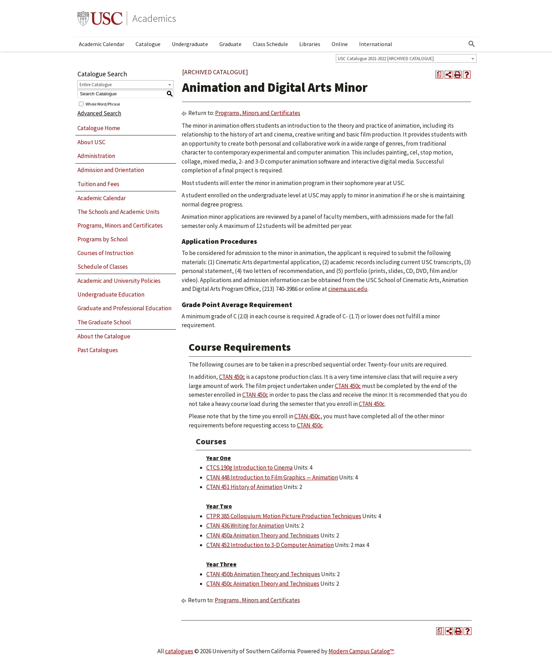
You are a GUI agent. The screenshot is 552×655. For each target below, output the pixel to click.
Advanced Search (99, 113)
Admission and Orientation (110, 170)
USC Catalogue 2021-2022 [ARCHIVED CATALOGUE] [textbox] (386, 59)
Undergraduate (190, 43)
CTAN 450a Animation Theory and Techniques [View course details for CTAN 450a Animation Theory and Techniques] (262, 535)
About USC (91, 142)
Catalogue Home (98, 128)
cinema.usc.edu (348, 289)
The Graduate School (104, 322)
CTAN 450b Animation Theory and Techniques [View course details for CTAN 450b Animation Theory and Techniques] (263, 574)
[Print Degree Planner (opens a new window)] (439, 74)
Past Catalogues (97, 350)
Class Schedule (270, 43)
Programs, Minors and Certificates (120, 225)
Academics (154, 18)
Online (340, 43)
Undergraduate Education (110, 294)
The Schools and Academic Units (118, 212)
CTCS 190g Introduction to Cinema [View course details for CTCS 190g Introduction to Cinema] (249, 467)
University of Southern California (100, 18)
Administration (96, 156)
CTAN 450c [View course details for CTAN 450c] (232, 377)
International (375, 43)
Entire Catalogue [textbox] (96, 85)
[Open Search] (472, 44)
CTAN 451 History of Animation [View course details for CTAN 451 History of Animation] (244, 487)
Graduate (230, 43)
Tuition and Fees (98, 184)
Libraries (309, 43)
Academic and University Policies (119, 281)
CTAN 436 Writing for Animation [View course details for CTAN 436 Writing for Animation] (245, 525)
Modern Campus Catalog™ (361, 651)
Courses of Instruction (105, 253)
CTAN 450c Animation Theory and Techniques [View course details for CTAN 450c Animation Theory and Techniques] (262, 583)
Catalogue (148, 43)
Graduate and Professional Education (124, 308)
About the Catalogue (103, 336)
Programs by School (102, 239)
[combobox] (406, 58)
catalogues (179, 651)
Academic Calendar (101, 43)
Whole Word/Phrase (103, 103)
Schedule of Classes (102, 267)
